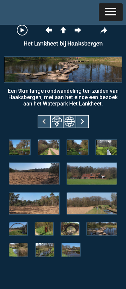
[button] (111, 12)
